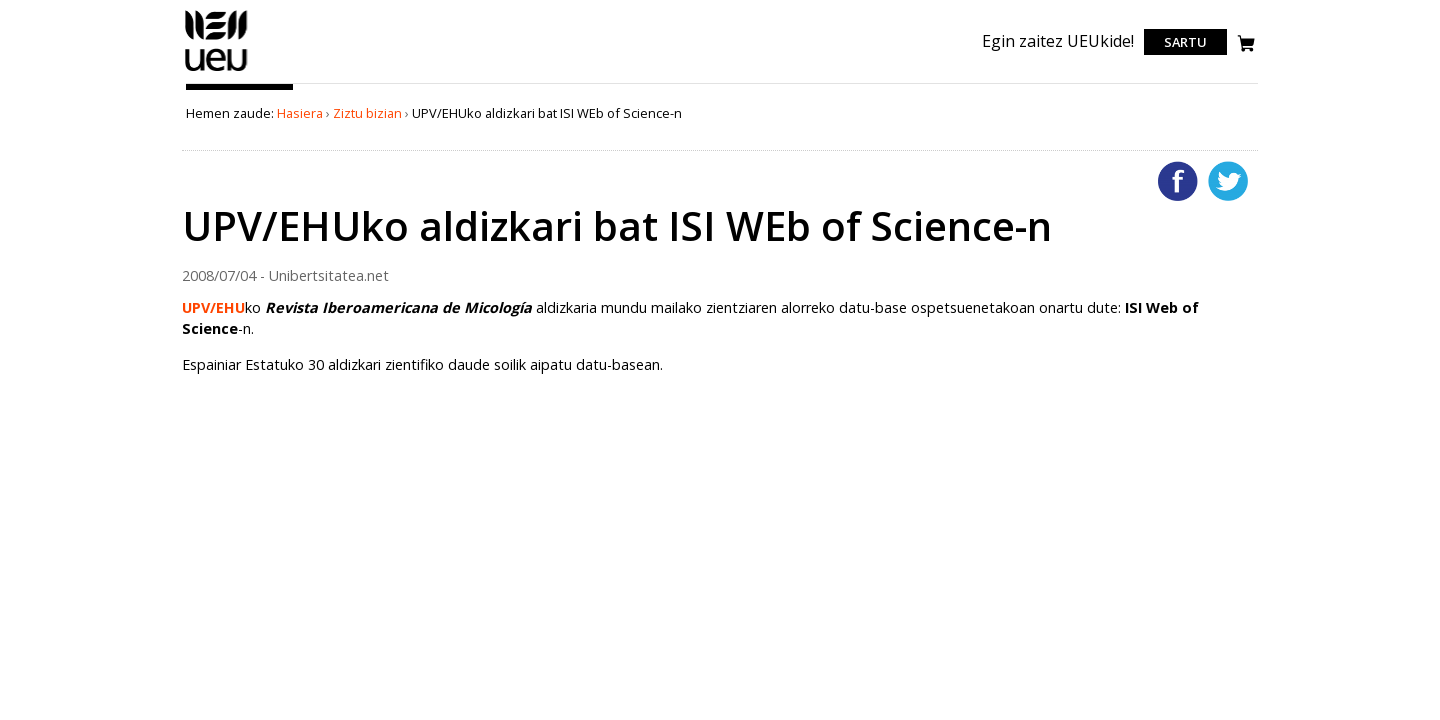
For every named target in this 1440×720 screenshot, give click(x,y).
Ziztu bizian (367, 113)
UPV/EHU (213, 307)
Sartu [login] (1185, 42)
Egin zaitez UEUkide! (1058, 41)
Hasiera (300, 113)
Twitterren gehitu (1228, 181)
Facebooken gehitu (1178, 181)
